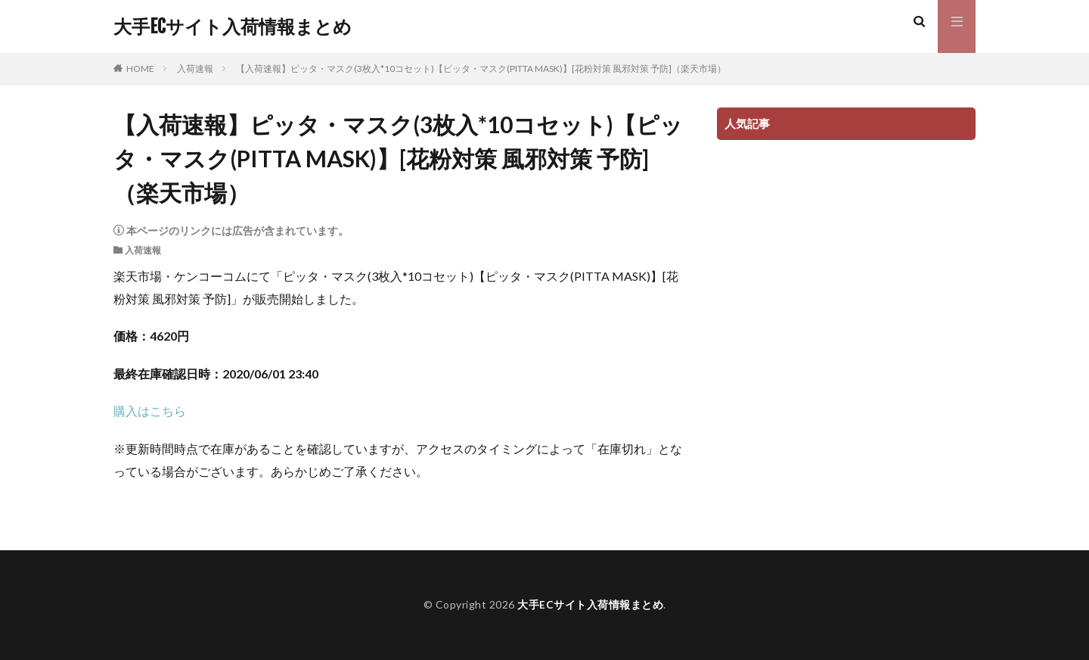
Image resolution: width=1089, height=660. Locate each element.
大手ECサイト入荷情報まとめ (232, 26)
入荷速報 (195, 68)
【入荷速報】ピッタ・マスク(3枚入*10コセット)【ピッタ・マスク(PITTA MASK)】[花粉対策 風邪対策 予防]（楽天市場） (481, 68)
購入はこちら (149, 410)
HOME (140, 68)
